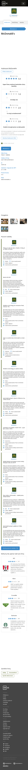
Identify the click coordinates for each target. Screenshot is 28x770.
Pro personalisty (7, 716)
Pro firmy (5, 709)
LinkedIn (7, 749)
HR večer (5, 711)
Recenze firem (6, 714)
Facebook (7, 745)
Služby (4, 672)
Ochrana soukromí (7, 700)
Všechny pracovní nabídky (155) (10, 548)
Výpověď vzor (6, 728)
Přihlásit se (5, 695)
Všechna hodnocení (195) (9, 138)
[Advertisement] (14, 50)
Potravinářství (13, 672)
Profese (5, 723)
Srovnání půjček (7, 733)
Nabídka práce (6, 721)
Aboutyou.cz (6, 148)
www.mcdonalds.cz (6, 179)
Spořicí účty (6, 739)
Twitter (6, 744)
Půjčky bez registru (7, 735)
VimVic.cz (14, 757)
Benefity (5, 725)
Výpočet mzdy (6, 726)
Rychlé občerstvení (8, 675)
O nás (4, 697)
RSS (6, 751)
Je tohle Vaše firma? (8, 143)
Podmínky (5, 702)
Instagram (7, 747)
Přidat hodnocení (7, 71)
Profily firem (6, 712)
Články (4, 698)
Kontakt (5, 704)
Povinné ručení (6, 737)
